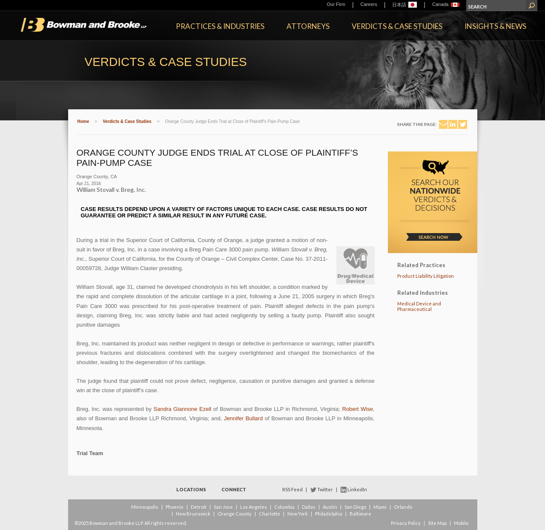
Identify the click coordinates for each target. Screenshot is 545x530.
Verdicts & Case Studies (397, 26)
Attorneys (308, 26)
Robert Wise (357, 409)
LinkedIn (357, 489)
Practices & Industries (220, 26)
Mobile (461, 523)
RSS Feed (292, 489)
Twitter (325, 489)
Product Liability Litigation (425, 276)
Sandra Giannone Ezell (183, 409)
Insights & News (495, 26)
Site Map (437, 523)
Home (83, 121)
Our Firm (336, 4)
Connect (233, 489)
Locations (191, 489)
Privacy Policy (406, 523)
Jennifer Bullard (243, 418)
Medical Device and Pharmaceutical (419, 306)
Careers (369, 4)
